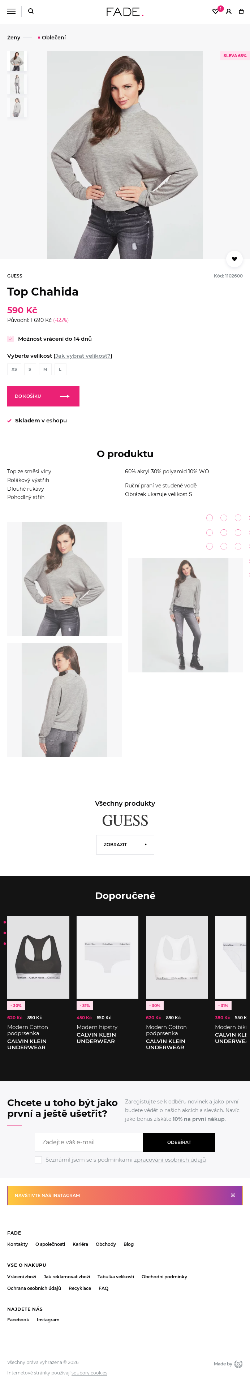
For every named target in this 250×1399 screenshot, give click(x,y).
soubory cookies (89, 1373)
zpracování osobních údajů (170, 1159)
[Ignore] (125, 1164)
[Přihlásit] (228, 11)
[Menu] (11, 11)
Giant (238, 1364)
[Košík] (241, 11)
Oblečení (54, 37)
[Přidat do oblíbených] (234, 259)
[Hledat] (31, 11)
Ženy (13, 37)
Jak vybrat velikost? (83, 355)
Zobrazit (115, 844)
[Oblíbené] (215, 11)
